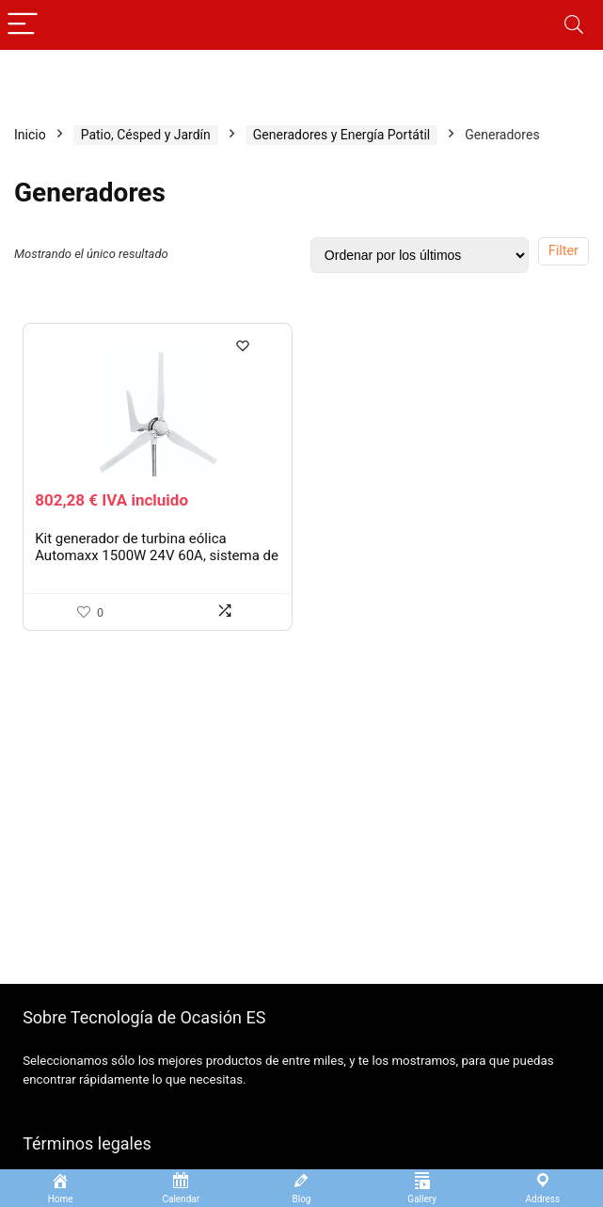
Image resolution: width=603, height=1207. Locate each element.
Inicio (30, 134)
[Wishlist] (245, 351)
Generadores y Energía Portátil (341, 134)
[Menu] (22, 25)
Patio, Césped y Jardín (146, 134)
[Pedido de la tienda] (419, 255)
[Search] (573, 25)
